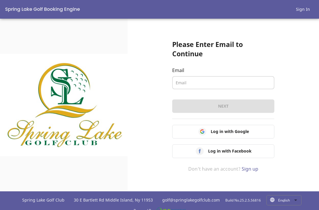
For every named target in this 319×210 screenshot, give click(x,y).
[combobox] (287, 200)
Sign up (250, 169)
